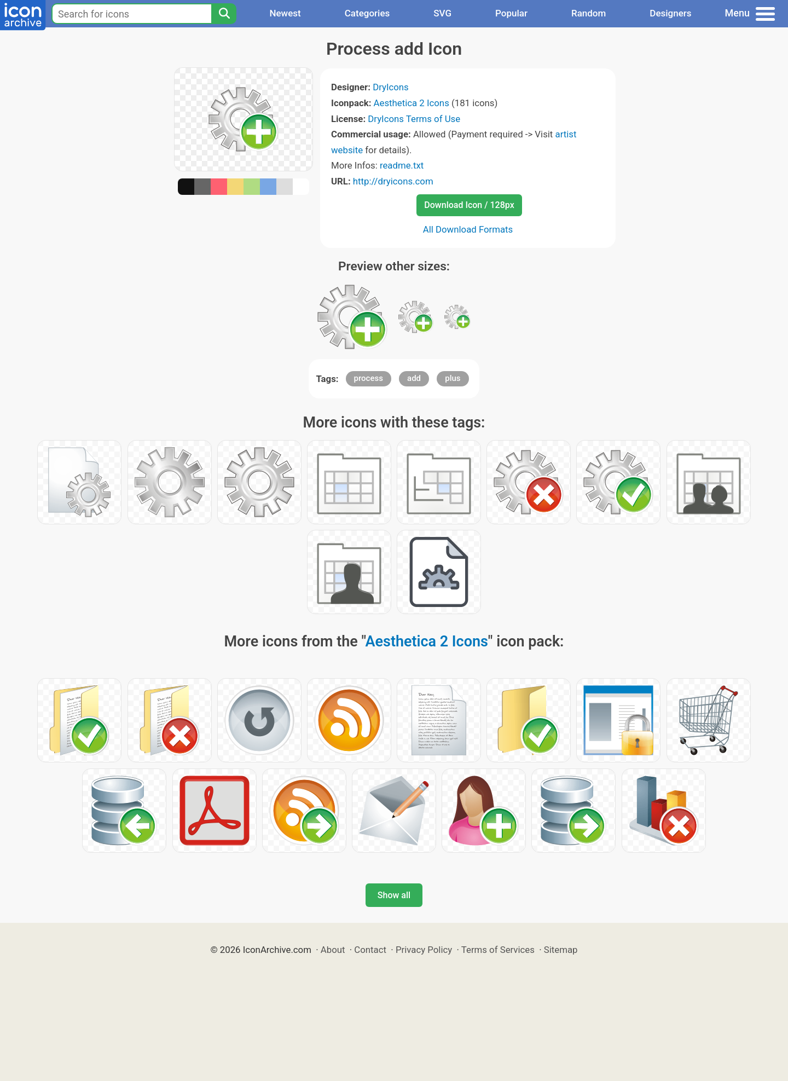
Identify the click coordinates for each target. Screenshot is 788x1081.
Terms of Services (498, 949)
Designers (670, 13)
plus (452, 378)
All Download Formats (468, 229)
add (414, 378)
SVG (442, 13)
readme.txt (402, 165)
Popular (511, 13)
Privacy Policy (424, 949)
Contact (370, 949)
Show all (394, 895)
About (333, 949)
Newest (284, 13)
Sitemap (561, 949)
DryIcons (391, 87)
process (368, 378)
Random (588, 13)
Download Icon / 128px (469, 205)
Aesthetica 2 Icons (411, 102)
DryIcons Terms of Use (414, 118)
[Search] (223, 13)
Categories (367, 13)
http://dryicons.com (393, 181)
